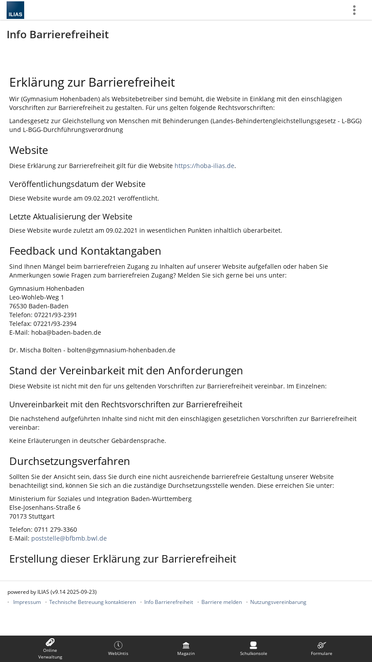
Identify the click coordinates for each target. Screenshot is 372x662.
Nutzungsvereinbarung (278, 602)
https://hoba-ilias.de (204, 165)
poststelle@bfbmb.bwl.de (69, 538)
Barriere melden (221, 602)
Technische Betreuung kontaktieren (92, 602)
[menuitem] (50, 649)
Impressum (27, 602)
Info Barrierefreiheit (168, 602)
